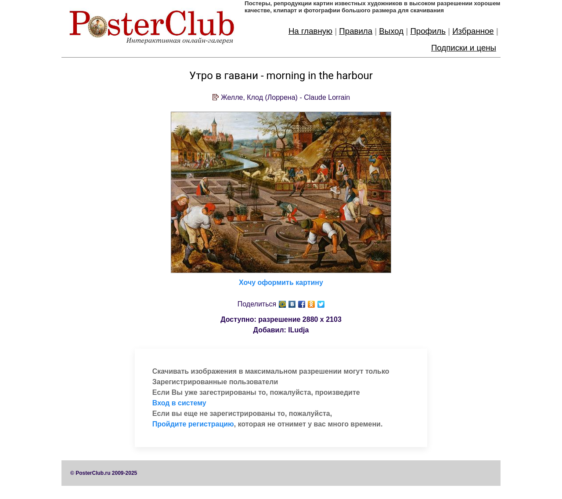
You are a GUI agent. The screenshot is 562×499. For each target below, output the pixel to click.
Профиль (428, 31)
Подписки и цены (463, 47)
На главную (310, 31)
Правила (355, 31)
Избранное (473, 31)
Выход (391, 31)
